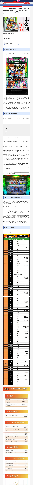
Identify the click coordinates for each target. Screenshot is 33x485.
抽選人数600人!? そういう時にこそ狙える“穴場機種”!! (11, 44)
